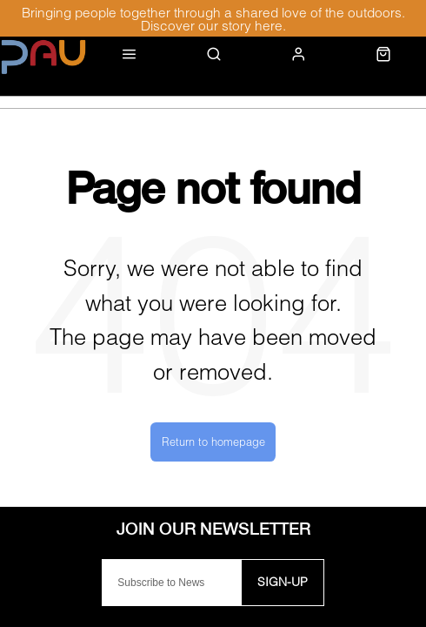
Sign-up (282, 581)
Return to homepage (213, 441)
